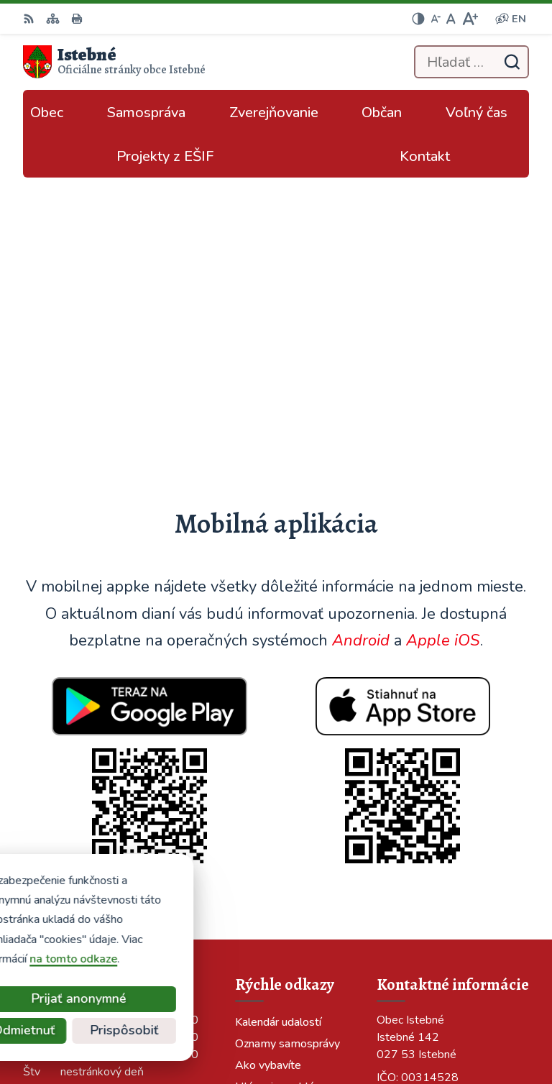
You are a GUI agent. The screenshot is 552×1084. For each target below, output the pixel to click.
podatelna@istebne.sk (435, 837)
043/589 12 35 (417, 803)
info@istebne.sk (419, 820)
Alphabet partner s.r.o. (469, 1006)
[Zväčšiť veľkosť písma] (470, 19)
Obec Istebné (494, 1025)
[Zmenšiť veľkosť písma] (435, 19)
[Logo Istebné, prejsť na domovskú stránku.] (114, 61)
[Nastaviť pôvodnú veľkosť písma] (451, 19)
